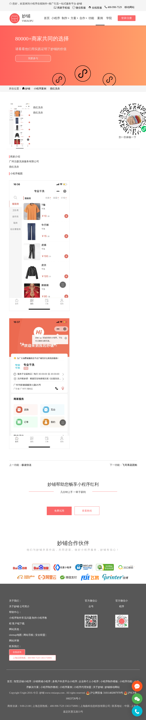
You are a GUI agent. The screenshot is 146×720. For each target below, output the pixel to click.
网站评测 (14, 640)
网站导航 (28, 635)
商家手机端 (63, 7)
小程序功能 (126, 681)
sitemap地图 (15, 635)
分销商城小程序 (42, 681)
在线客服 (96, 7)
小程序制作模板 (109, 681)
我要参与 (33, 58)
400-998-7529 (114, 7)
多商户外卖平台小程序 (64, 681)
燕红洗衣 (55, 88)
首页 (9, 681)
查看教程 (87, 510)
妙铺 (26, 16)
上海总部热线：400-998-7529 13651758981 (32, 658)
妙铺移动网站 (112, 687)
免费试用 (59, 510)
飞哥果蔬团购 (129, 465)
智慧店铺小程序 (22, 681)
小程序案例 (40, 88)
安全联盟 (40, 635)
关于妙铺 (14, 606)
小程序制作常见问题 (20, 618)
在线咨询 (17, 652)
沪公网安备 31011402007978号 (104, 692)
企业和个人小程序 (89, 681)
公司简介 (25, 606)
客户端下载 (18, 623)
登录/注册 (126, 18)
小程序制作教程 (49, 687)
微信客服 (80, 7)
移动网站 (129, 7)
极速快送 (26, 465)
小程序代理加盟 (82, 687)
